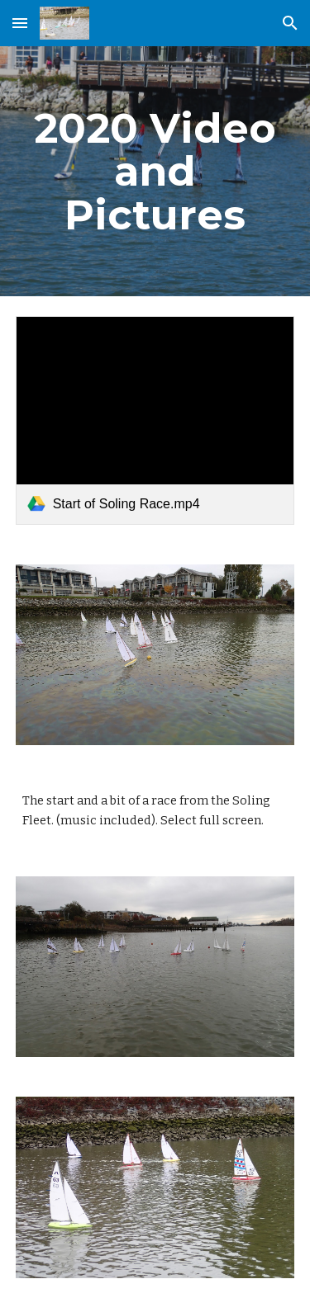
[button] (20, 22)
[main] (155, 171)
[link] (155, 420)
